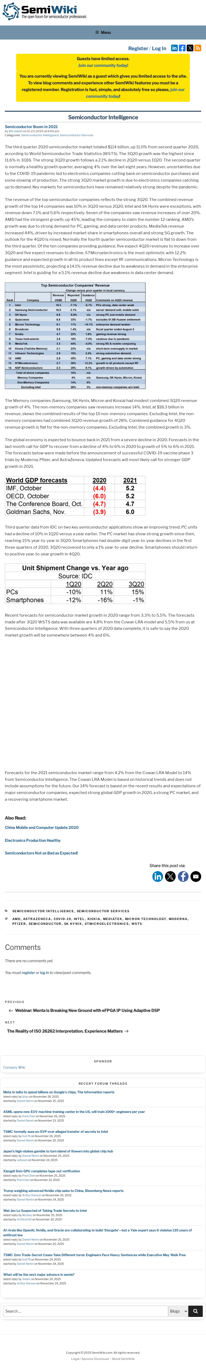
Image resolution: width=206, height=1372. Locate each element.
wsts (136, 924)
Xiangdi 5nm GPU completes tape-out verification (41, 1171)
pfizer (19, 924)
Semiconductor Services (76, 135)
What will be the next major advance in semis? (38, 1275)
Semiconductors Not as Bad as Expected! (41, 853)
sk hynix (73, 924)
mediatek (113, 919)
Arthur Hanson (31, 1195)
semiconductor (45, 924)
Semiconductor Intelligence (40, 135)
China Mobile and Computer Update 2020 (42, 827)
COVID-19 (62, 919)
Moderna (178, 919)
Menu (103, 32)
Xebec (26, 1279)
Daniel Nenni (25, 1101)
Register (138, 48)
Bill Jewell (16, 131)
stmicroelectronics (107, 924)
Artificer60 (24, 1219)
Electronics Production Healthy (33, 840)
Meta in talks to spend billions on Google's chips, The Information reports (58, 1092)
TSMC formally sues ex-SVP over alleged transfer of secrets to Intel (55, 1132)
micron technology (145, 919)
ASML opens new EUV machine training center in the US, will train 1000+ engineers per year (74, 1112)
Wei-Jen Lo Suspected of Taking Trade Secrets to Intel (45, 1211)
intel (79, 919)
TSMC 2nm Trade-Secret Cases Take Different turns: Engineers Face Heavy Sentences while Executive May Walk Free (94, 1255)
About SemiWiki (123, 1359)
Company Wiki (14, 1067)
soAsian (22, 1160)
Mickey (27, 1215)
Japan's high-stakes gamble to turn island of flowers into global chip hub (58, 1151)
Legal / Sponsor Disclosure (90, 1359)
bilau (25, 1096)
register (28, 972)
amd (16, 919)
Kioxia (94, 919)
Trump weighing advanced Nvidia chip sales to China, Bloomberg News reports (63, 1191)
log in (44, 972)
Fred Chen (28, 1116)
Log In (159, 48)
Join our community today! (103, 65)
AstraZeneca (37, 919)
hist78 (26, 1136)
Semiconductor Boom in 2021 (31, 126)
